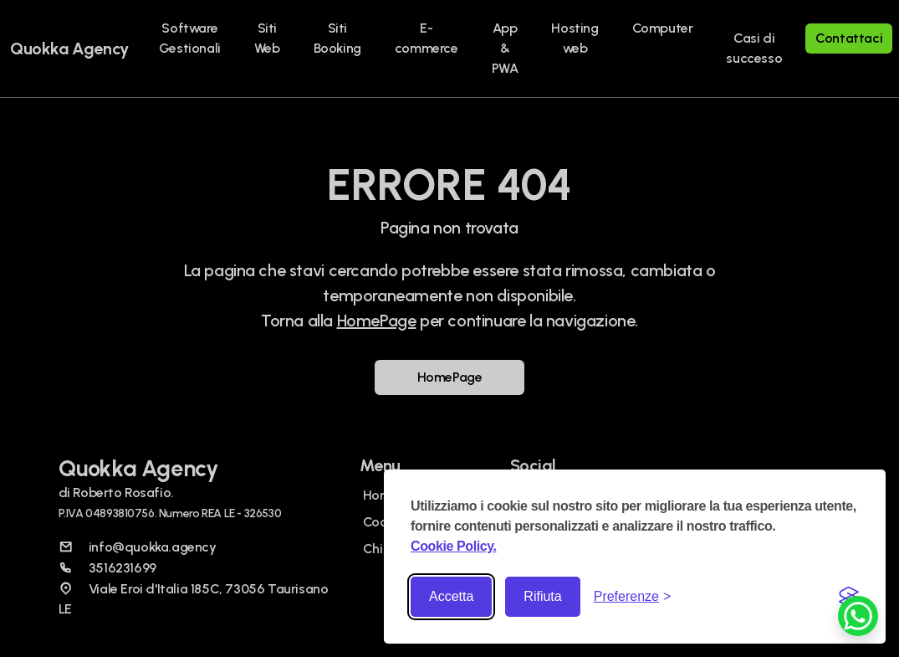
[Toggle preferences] (633, 597)
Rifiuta (542, 596)
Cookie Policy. (454, 546)
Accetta (451, 596)
